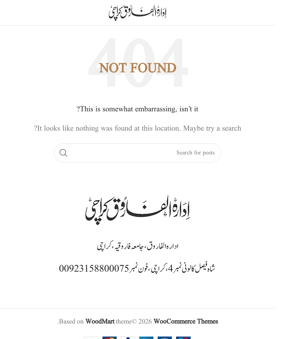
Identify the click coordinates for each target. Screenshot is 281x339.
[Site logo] (137, 12)
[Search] (137, 152)
